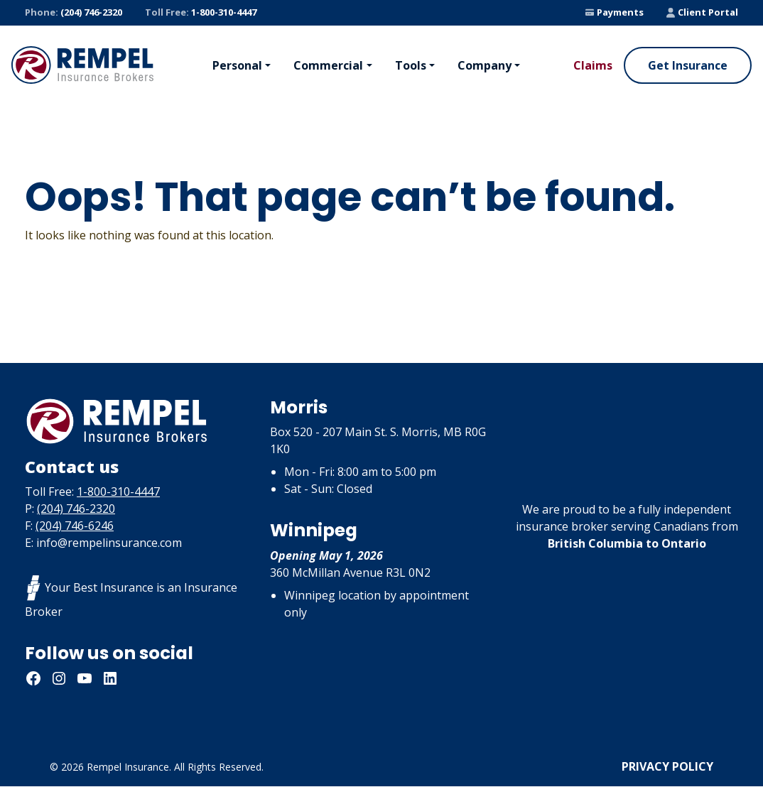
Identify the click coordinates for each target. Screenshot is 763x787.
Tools (410, 65)
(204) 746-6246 (75, 526)
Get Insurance (687, 65)
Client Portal (702, 12)
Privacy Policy (667, 767)
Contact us (73, 467)
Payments (614, 12)
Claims (592, 65)
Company (485, 65)
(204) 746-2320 (73, 13)
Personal (237, 65)
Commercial (328, 65)
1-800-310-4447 (200, 13)
